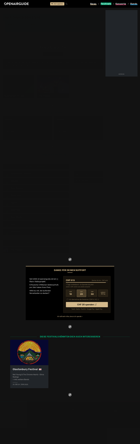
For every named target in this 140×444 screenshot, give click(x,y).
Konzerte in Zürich (48, 415)
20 (81, 293)
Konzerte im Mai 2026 (49, 425)
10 (70, 293)
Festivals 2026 (16, 420)
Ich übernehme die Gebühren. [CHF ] (83, 299)
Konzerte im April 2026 (50, 423)
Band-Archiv (69, 29)
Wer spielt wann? (15, 29)
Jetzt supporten (57, 4)
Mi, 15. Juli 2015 (88, 181)
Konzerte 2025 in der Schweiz (52, 428)
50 (92, 293)
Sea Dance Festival (40, 10)
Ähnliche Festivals (49, 29)
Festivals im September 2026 (21, 430)
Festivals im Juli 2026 (18, 428)
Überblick (34, 27)
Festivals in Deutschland (19, 418)
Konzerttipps (46, 412)
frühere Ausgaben (55, 10)
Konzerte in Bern (47, 418)
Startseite (6, 10)
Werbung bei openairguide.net (83, 418)
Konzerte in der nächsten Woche (53, 420)
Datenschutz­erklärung (80, 420)
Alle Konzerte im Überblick (51, 433)
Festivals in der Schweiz (19, 415)
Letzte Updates (47, 27)
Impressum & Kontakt (79, 423)
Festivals (15, 10)
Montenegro (26, 10)
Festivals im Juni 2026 (19, 425)
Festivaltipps (15, 412)
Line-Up (11, 27)
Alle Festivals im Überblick (20, 433)
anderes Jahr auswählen (52, 54)
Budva (75, 18)
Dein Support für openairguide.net (84, 415)
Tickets (33, 29)
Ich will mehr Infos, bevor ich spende (69, 316)
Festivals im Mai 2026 (18, 423)
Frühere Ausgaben (71, 27)
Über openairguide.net (80, 412)
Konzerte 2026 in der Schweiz (52, 430)
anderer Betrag (103, 293)
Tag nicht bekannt (88, 174)
